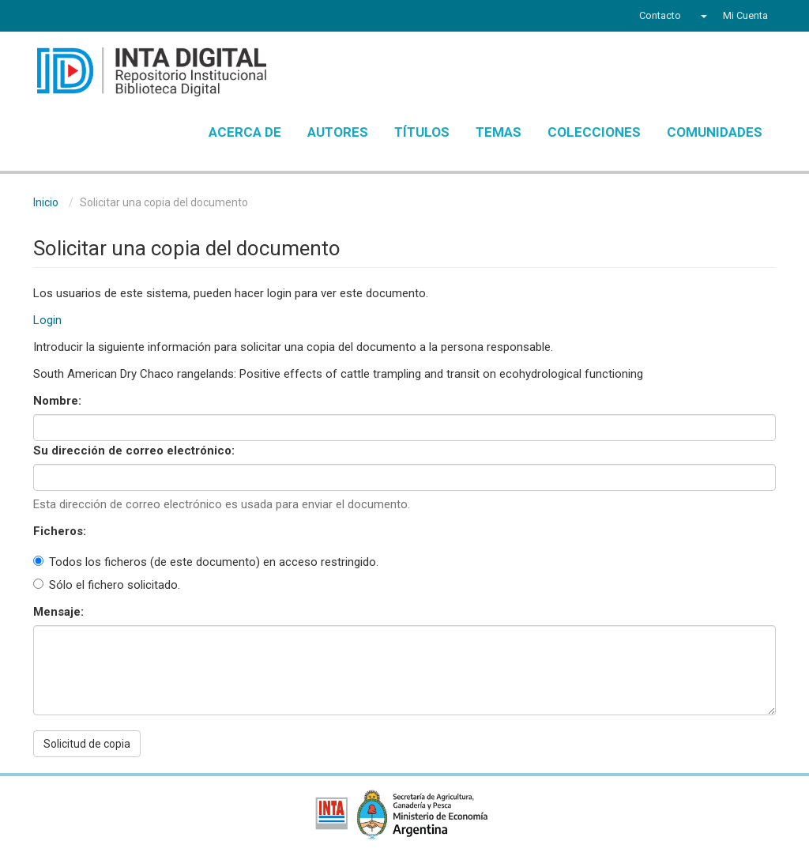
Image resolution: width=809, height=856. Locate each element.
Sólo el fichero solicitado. (106, 585)
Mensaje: (60, 612)
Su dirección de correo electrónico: (135, 450)
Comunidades (714, 132)
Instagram (130, 17)
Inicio (45, 202)
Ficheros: (61, 531)
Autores (337, 132)
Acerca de (245, 132)
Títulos (422, 132)
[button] (702, 16)
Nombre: (59, 401)
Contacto (660, 15)
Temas (498, 132)
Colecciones (594, 132)
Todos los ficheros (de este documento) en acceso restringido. (205, 562)
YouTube (100, 17)
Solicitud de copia (86, 743)
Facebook (42, 17)
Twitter (69, 17)
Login (47, 320)
